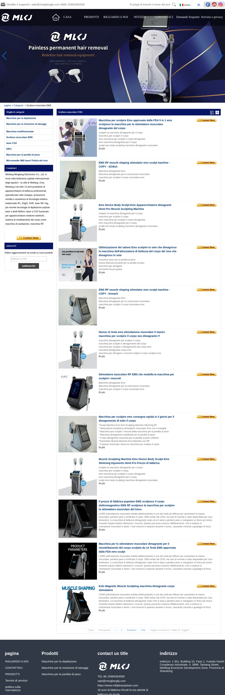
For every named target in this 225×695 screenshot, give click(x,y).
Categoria (18, 105)
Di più (102, 148)
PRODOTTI (91, 17)
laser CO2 (11, 143)
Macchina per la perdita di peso (23, 154)
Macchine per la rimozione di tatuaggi (26, 124)
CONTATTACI (164, 17)
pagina (7, 105)
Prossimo (131, 630)
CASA (68, 17)
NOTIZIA (140, 17)
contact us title (113, 653)
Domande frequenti (188, 17)
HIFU (9, 149)
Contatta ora (29, 238)
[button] (108, 99)
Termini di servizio (16, 680)
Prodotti (50, 653)
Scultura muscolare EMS (19, 137)
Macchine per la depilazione (21, 118)
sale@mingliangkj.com (112, 680)
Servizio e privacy (212, 17)
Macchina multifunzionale (20, 131)
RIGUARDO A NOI (116, 17)
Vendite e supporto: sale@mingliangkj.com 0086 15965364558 (45, 4)
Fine (143, 630)
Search (174, 4)
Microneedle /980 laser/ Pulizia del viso (27, 160)
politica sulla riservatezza (13, 688)
